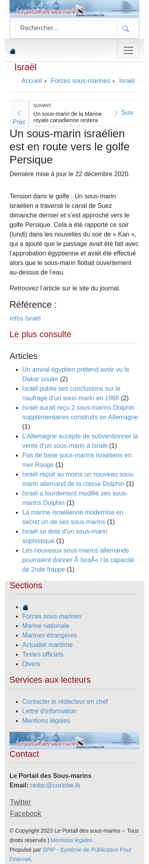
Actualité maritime (47, 644)
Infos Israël (25, 318)
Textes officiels (43, 654)
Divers (31, 663)
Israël (25, 67)
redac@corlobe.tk (55, 785)
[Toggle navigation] (128, 50)
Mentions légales (46, 720)
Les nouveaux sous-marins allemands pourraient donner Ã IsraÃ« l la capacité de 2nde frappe (78, 560)
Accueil (31, 80)
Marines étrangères (49, 635)
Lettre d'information (49, 711)
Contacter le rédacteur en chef (65, 701)
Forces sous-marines (51, 616)
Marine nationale (45, 625)
